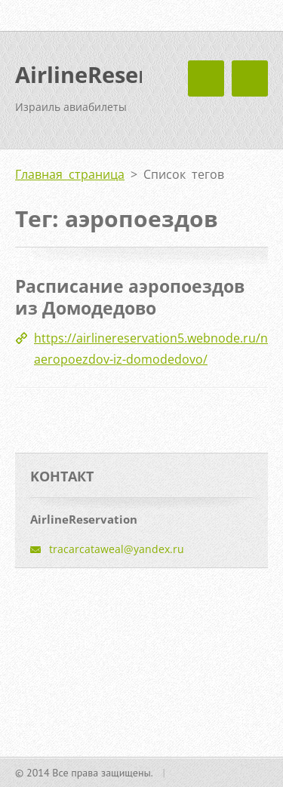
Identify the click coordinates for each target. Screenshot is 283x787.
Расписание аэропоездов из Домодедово (130, 297)
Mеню (250, 78)
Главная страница (70, 174)
